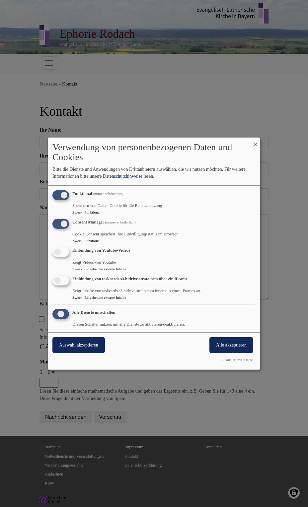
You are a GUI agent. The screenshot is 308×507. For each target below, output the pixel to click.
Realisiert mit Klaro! (237, 360)
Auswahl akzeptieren (78, 345)
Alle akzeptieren (231, 345)
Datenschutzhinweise (122, 176)
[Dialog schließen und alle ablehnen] (255, 141)
